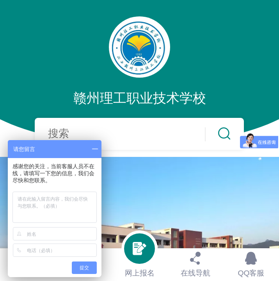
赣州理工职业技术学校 (139, 98)
